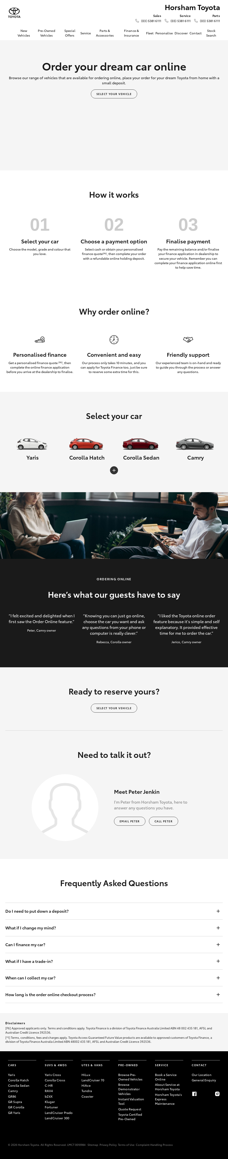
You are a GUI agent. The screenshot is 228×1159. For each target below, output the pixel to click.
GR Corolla (16, 1107)
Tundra (86, 1091)
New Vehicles (24, 32)
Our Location (202, 1074)
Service (85, 33)
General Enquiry (204, 1080)
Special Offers (69, 32)
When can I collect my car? (109, 978)
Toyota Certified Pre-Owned (130, 1116)
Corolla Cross (55, 1080)
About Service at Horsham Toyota (167, 1086)
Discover (181, 33)
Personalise (164, 33)
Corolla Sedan (18, 1085)
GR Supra (15, 1101)
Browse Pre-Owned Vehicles (130, 1076)
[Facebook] (194, 1094)
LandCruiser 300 (57, 1118)
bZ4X (49, 1096)
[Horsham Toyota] (14, 13)
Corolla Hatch (18, 1080)
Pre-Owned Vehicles (46, 32)
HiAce (86, 1085)
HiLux (85, 1074)
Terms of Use (126, 1145)
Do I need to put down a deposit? (109, 911)
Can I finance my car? (109, 944)
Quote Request (129, 1109)
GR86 (12, 1096)
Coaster (87, 1096)
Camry (13, 1091)
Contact (195, 33)
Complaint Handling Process (154, 1145)
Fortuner (51, 1107)
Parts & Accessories (105, 32)
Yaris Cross (53, 1074)
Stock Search (211, 32)
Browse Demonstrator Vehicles (129, 1089)
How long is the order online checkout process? (109, 994)
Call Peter (164, 821)
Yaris (11, 1074)
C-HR (49, 1085)
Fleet (150, 33)
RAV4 (49, 1091)
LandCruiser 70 (92, 1080)
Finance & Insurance (131, 32)
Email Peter (130, 821)
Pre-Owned (128, 1065)
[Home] (11, 33)
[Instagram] (217, 1094)
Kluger (50, 1101)
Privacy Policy (108, 1145)
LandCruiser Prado (59, 1112)
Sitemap (93, 1145)
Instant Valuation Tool (131, 1101)
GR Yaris (14, 1112)
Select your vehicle (114, 94)
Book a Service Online (166, 1076)
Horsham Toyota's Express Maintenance (168, 1099)
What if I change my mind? (109, 928)
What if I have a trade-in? (109, 961)
